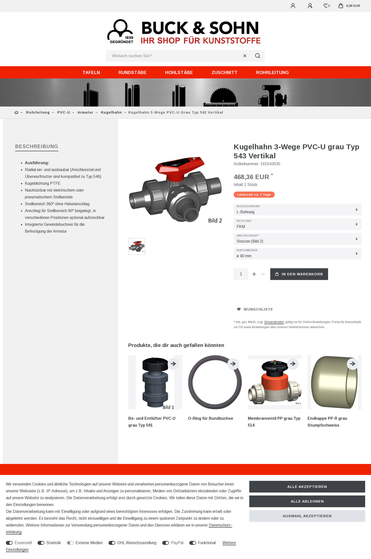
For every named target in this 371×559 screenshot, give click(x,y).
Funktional (207, 543)
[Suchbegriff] (178, 56)
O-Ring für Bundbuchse (210, 418)
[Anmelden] (294, 6)
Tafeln (91, 72)
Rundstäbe (133, 72)
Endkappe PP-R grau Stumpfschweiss (327, 421)
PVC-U (63, 112)
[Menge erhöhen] (254, 274)
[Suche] (257, 56)
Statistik (53, 543)
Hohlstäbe (179, 72)
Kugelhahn (111, 112)
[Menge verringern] (263, 274)
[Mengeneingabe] (241, 274)
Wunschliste (255, 309)
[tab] (36, 146)
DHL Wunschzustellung (136, 543)
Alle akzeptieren (307, 487)
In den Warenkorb (299, 274)
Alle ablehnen (307, 501)
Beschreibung (36, 146)
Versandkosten (274, 322)
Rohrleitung (272, 72)
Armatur (85, 112)
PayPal (177, 543)
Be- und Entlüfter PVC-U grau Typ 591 (151, 421)
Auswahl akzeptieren (307, 516)
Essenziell (23, 543)
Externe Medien (89, 543)
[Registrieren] (311, 6)
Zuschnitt (224, 72)
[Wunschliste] (326, 6)
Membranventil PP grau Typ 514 (274, 421)
